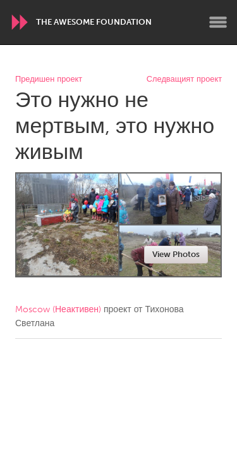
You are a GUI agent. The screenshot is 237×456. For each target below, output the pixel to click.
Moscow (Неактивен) (58, 309)
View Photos (176, 254)
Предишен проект (48, 79)
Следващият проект (184, 79)
